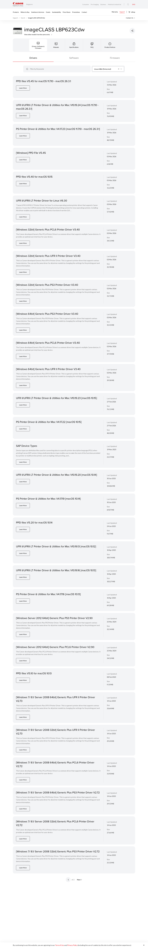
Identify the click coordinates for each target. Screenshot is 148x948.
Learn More (23, 88)
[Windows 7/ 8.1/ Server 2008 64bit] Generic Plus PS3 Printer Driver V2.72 (58, 792)
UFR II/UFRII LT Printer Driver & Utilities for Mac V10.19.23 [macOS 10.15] (56, 398)
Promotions (76, 12)
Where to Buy (25, 12)
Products (16, 12)
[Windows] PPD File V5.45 (31, 153)
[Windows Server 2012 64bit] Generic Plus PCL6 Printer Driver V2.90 (55, 647)
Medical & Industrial (114, 4)
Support (122, 12)
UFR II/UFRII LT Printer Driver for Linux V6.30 (41, 200)
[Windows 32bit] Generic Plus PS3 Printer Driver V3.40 (47, 285)
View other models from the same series (38, 34)
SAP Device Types (26, 446)
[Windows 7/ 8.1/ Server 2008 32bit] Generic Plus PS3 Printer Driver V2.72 (58, 851)
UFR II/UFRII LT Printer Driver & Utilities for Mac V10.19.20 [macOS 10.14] (56, 475)
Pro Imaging (95, 4)
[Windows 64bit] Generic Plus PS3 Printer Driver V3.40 (47, 314)
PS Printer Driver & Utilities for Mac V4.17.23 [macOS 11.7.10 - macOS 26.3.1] (58, 129)
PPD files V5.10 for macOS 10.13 (34, 673)
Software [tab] (74, 57)
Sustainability (56, 12)
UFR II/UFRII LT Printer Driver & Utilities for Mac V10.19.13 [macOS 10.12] (56, 546)
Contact (84, 12)
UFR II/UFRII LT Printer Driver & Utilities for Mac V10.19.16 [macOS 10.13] (56, 570)
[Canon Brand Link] (18, 4)
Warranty (115, 12)
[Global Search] (128, 4)
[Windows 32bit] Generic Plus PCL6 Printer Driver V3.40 (48, 229)
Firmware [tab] (115, 57)
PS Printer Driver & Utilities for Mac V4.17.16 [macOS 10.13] (48, 594)
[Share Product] (132, 31)
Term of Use (59, 945)
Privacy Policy (72, 945)
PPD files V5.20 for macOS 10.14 (34, 522)
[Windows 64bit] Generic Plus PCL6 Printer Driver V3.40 (48, 343)
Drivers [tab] (33, 57)
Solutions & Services (37, 12)
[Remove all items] (118, 69)
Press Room (66, 12)
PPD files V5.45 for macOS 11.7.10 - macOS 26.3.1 (43, 81)
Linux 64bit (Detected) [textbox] (102, 69)
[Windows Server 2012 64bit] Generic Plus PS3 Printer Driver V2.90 (54, 618)
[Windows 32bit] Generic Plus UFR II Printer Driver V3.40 (48, 256)
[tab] (38, 45)
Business (103, 4)
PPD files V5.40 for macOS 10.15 (34, 176)
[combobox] (108, 69)
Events (48, 12)
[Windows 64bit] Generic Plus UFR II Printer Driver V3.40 (48, 369)
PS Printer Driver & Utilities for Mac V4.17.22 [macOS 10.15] (49, 422)
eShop (131, 12)
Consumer (85, 4)
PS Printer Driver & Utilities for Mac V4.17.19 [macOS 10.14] (48, 498)
